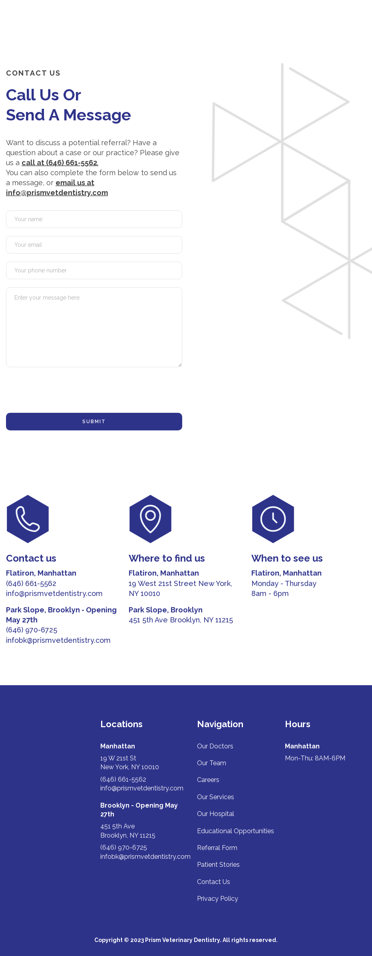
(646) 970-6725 (31, 630)
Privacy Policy (217, 898)
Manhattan (117, 746)
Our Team (211, 763)
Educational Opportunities (235, 831)
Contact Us (213, 882)
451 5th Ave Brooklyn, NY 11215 (181, 620)
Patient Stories (218, 864)
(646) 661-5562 (31, 583)
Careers (208, 780)
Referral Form (217, 848)
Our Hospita (215, 814)
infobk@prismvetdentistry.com (58, 640)
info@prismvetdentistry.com (54, 593)
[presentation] (66, 390)
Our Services (215, 797)
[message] (94, 327)
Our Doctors (215, 746)
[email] (94, 245)
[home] (38, 21)
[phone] (94, 270)
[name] (94, 219)
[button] (358, 21)
